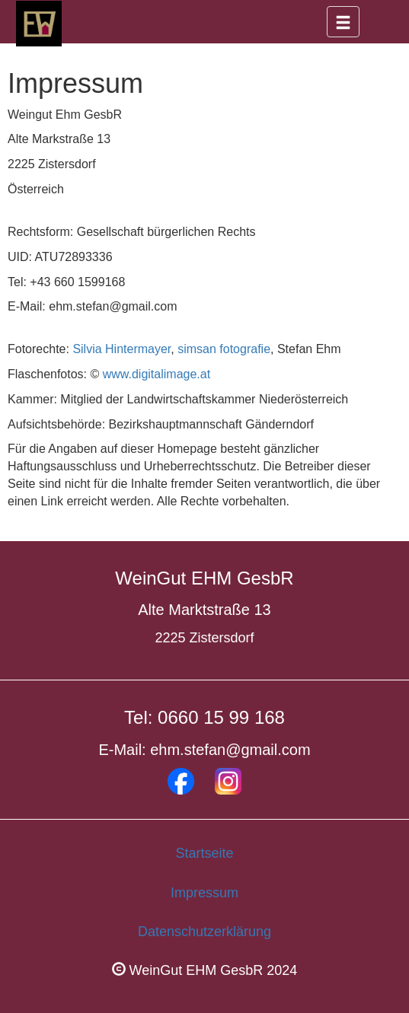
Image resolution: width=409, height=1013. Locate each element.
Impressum (204, 892)
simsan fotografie (223, 348)
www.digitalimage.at (156, 374)
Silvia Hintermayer (121, 348)
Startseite (204, 853)
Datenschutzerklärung (204, 931)
